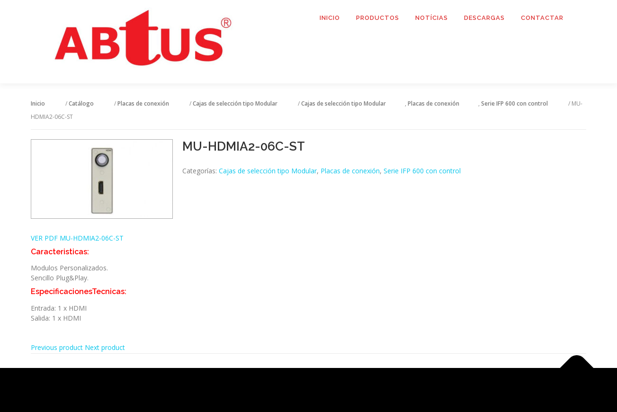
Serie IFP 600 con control (422, 170)
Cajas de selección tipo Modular (268, 170)
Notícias (431, 17)
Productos (377, 17)
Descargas (484, 17)
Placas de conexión (350, 170)
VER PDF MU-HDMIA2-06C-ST (77, 237)
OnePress (320, 389)
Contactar (542, 17)
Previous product (57, 347)
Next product (105, 347)
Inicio (330, 17)
